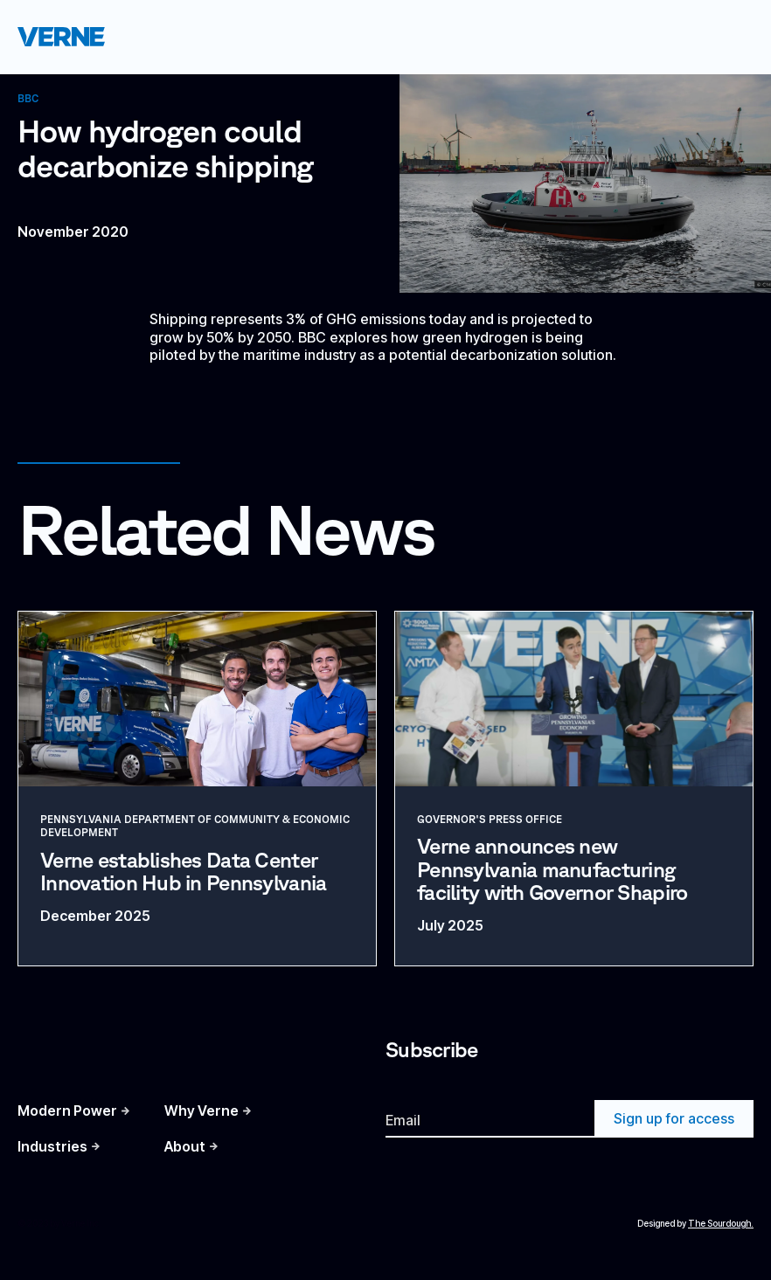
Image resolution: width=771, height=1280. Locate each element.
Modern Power (67, 1110)
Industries (52, 1146)
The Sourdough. (721, 1223)
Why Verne (201, 1110)
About (184, 1146)
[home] (61, 36)
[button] (729, 36)
